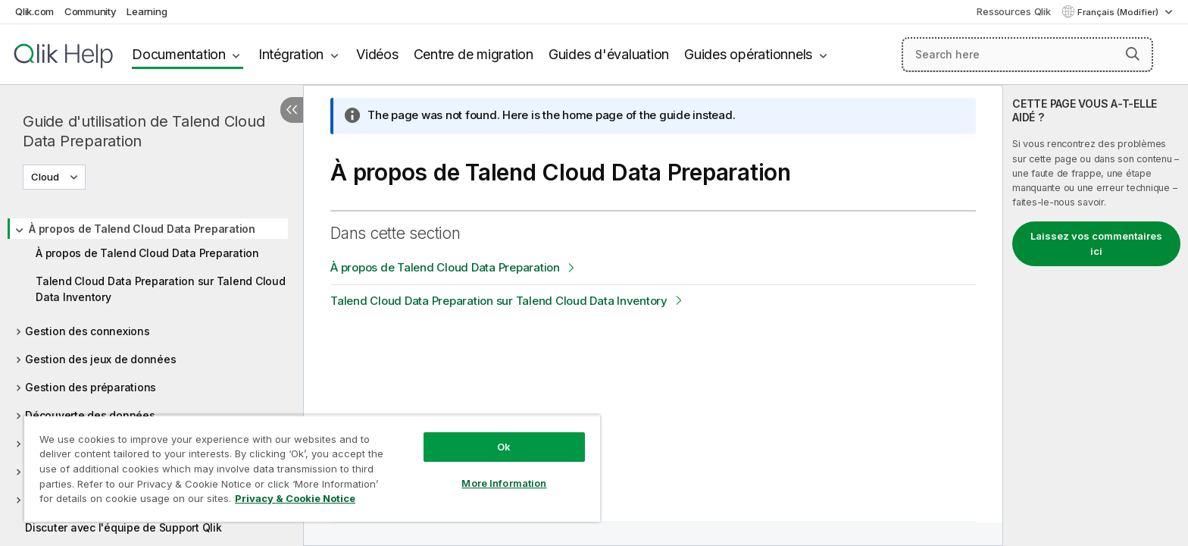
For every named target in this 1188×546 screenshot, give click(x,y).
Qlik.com (34, 11)
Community (90, 11)
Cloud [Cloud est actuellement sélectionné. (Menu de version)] (46, 177)
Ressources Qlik (1013, 11)
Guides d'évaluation (609, 54)
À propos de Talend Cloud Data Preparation (142, 228)
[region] (312, 468)
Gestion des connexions (87, 331)
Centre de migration (473, 54)
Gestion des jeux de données (100, 359)
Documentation (179, 54)
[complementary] (1095, 315)
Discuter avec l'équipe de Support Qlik (123, 527)
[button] (1132, 53)
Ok (504, 447)
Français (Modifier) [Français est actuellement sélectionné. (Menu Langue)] (1119, 12)
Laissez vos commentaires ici (1096, 243)
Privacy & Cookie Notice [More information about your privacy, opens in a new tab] (295, 498)
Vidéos (377, 54)
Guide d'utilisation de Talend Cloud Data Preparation (143, 131)
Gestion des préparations (90, 387)
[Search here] (1027, 55)
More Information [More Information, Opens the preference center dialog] (503, 483)
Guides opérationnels (748, 54)
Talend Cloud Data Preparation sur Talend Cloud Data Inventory (161, 289)
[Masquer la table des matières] (291, 110)
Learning (147, 11)
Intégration (291, 54)
